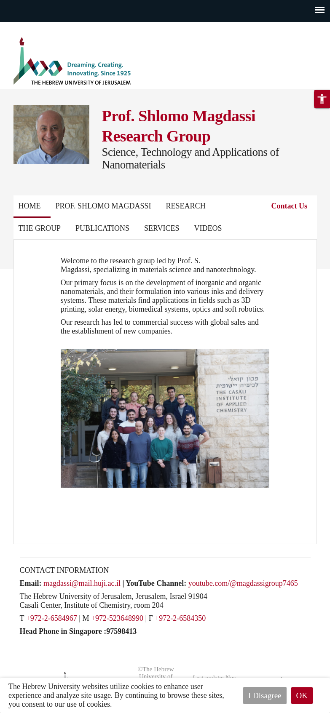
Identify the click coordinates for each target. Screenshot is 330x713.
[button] (322, 99)
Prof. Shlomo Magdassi (103, 206)
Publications (102, 228)
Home (30, 206)
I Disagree (265, 695)
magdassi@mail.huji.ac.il (82, 583)
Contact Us (289, 206)
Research (186, 206)
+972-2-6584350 (180, 618)
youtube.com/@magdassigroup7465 (243, 583)
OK (302, 695)
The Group (40, 228)
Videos (208, 228)
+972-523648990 (117, 618)
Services (162, 228)
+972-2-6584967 (51, 618)
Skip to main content (31, 27)
